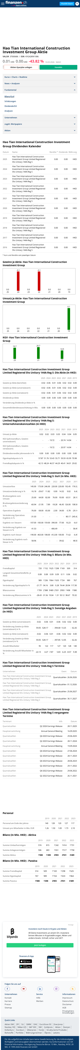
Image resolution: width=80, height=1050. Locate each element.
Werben (39, 1001)
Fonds (41, 1030)
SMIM (28, 1024)
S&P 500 (32, 1027)
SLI (22, 1024)
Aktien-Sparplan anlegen (21, 67)
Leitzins (56, 1032)
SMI (40, 1027)
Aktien (58, 1027)
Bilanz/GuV (9, 96)
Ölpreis (47, 1032)
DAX (35, 1024)
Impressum (67, 998)
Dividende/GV (11, 106)
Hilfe (38, 998)
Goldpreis (48, 1027)
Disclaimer (67, 1004)
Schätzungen (10, 101)
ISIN (22, 56)
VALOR (6, 56)
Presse (8, 1004)
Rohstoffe (9, 1032)
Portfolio (19, 1032)
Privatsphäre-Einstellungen (68, 1012)
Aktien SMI (9, 1024)
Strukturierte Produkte (57, 1030)
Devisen (66, 1027)
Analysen (9, 111)
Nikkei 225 (21, 1027)
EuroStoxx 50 (45, 1024)
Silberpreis (31, 1030)
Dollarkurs (9, 1030)
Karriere (8, 1001)
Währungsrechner (34, 1032)
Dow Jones (58, 1024)
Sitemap (8, 1008)
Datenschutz (67, 1001)
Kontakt (8, 998)
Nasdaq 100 (10, 1027)
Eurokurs (20, 1030)
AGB (64, 1008)
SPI (17, 1024)
